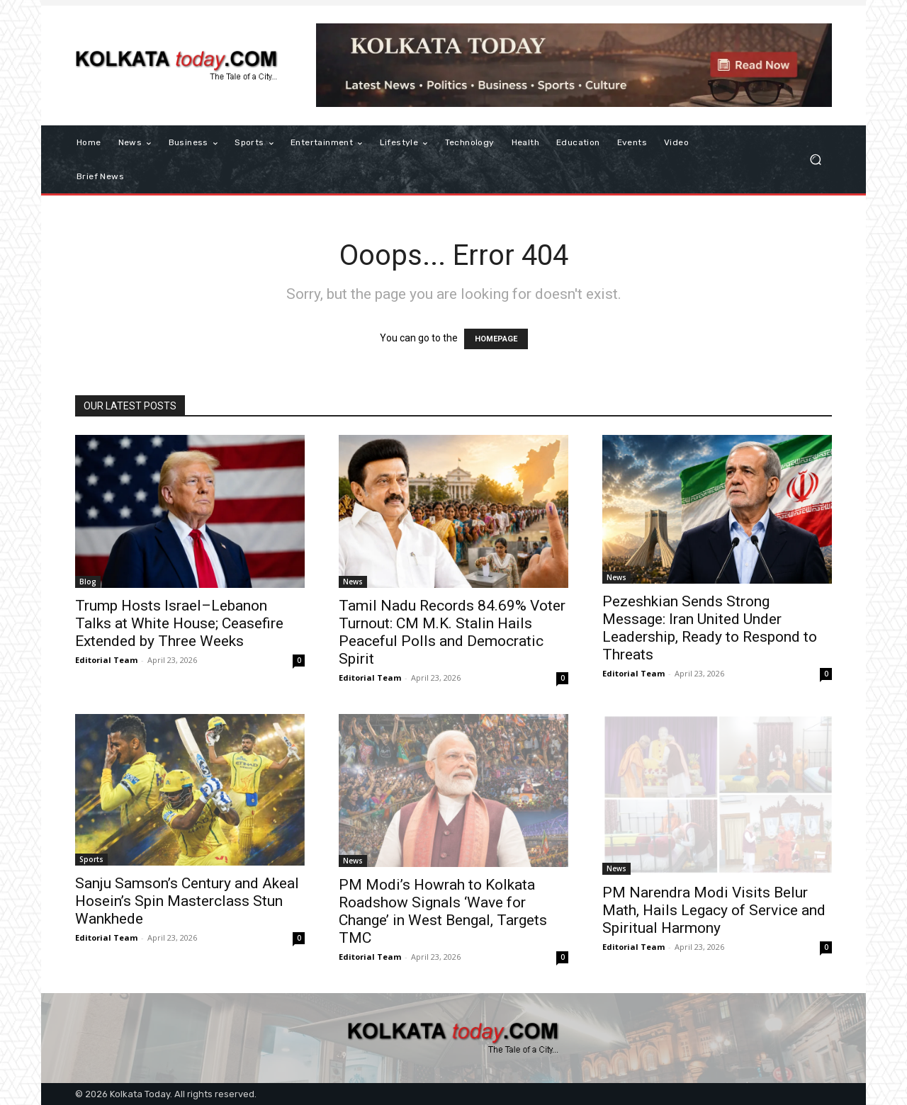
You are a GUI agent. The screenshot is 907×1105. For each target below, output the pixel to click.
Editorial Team (106, 659)
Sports (91, 859)
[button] (815, 159)
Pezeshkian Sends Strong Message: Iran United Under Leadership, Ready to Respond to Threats (709, 628)
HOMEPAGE (496, 339)
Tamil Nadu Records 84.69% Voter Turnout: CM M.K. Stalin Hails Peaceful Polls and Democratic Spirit (452, 632)
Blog (87, 581)
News (353, 581)
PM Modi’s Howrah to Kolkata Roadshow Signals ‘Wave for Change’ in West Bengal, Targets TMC (443, 911)
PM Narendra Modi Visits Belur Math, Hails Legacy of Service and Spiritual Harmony (714, 910)
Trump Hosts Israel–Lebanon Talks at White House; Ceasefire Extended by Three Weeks (179, 623)
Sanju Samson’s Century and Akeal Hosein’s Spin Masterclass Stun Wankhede (187, 901)
